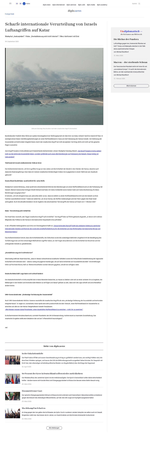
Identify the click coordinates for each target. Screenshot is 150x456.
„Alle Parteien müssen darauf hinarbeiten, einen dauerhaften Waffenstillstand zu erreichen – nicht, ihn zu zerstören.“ (44, 309)
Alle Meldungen (54, 428)
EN (20, 3)
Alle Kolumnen (131, 86)
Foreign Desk (9, 14)
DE (17, 3)
